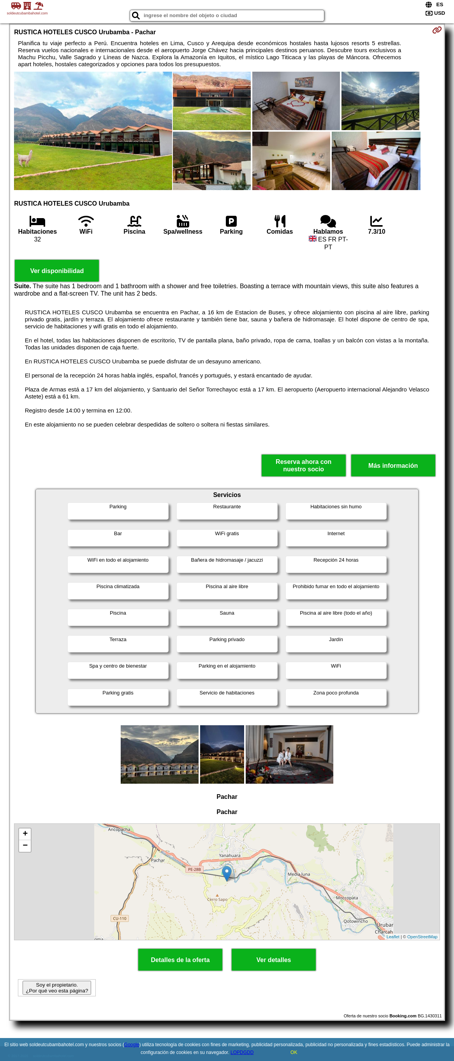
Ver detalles (274, 960)
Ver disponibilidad (57, 271)
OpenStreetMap (422, 936)
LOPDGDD (242, 1052)
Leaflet (393, 936)
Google (131, 1044)
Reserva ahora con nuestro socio (303, 465)
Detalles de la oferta (180, 960)
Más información (393, 465)
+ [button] (25, 834)
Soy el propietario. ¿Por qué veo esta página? (57, 988)
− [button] (25, 846)
